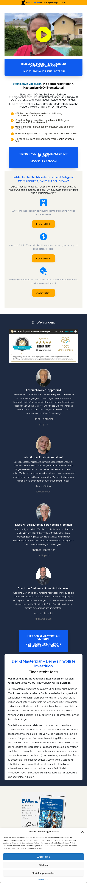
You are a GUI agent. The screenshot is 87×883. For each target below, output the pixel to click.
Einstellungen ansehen (43, 873)
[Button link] (43, 67)
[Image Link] (43, 815)
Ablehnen (43, 865)
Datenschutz (43, 879)
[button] (82, 831)
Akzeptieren (43, 856)
